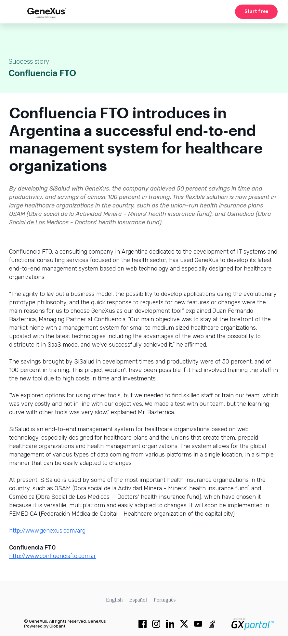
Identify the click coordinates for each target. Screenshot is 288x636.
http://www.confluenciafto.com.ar (52, 556)
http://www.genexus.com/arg (47, 530)
